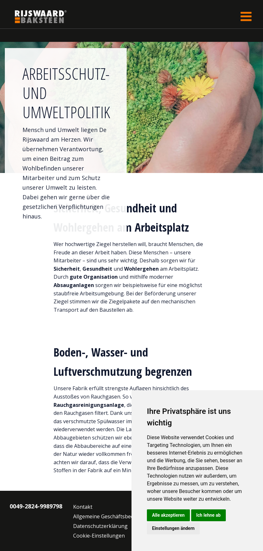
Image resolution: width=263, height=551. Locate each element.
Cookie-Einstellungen (99, 535)
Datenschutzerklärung (100, 526)
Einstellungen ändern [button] (173, 528)
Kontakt (82, 506)
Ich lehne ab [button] (208, 515)
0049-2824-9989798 (36, 506)
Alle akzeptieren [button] (168, 515)
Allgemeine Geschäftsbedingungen (115, 516)
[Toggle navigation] (246, 16)
